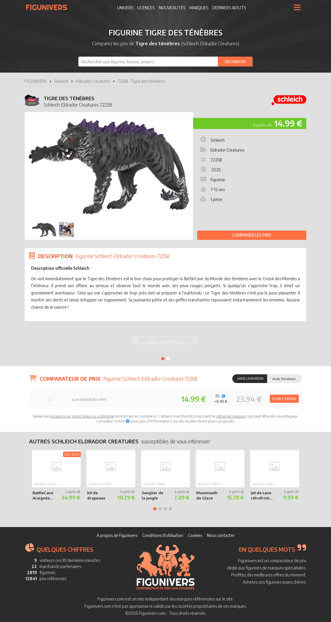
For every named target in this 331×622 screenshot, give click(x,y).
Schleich (61, 81)
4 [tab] (170, 508)
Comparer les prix (251, 235)
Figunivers (49, 7)
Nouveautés (172, 7)
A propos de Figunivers (117, 535)
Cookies (195, 535)
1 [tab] (163, 358)
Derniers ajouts (229, 7)
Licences (145, 7)
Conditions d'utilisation (162, 535)
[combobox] (165, 61)
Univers (125, 7)
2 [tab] (168, 358)
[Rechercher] (235, 61)
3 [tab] (165, 508)
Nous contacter (221, 535)
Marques (198, 7)
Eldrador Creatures (93, 81)
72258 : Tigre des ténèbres (141, 81)
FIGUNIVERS (36, 81)
